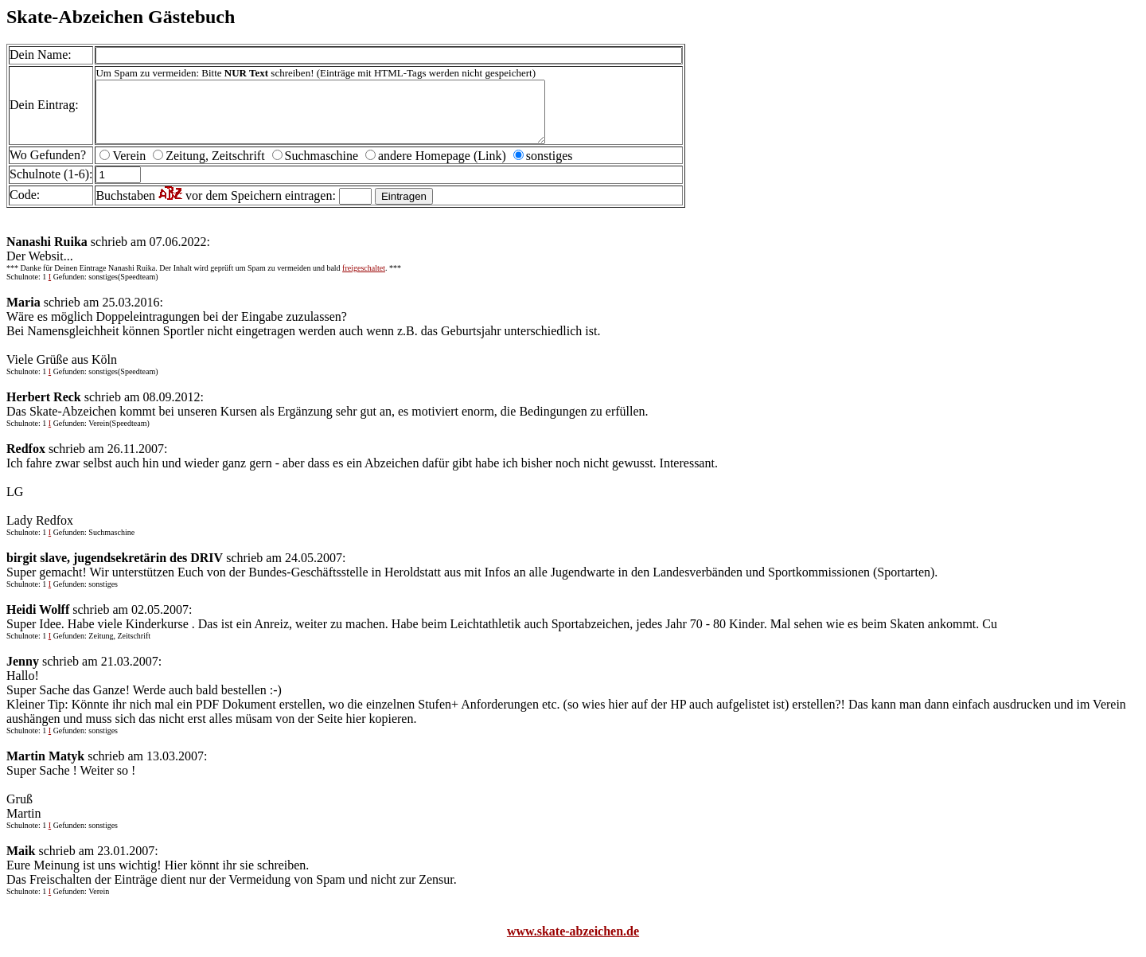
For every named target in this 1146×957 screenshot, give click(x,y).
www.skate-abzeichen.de (573, 943)
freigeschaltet (363, 279)
